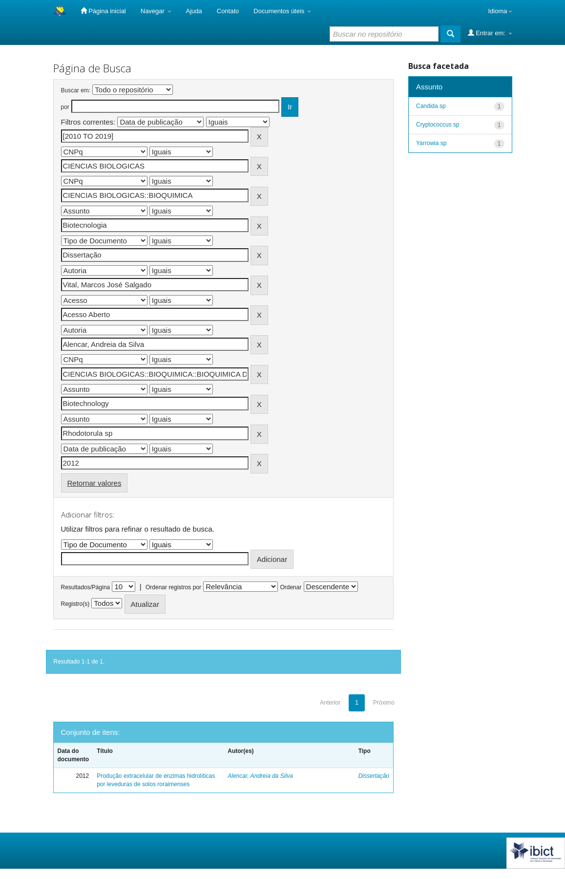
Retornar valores (94, 483)
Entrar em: (490, 33)
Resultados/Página (85, 587)
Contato (228, 11)
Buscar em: (76, 90)
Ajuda (194, 11)
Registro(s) (75, 603)
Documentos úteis (282, 11)
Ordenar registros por (173, 587)
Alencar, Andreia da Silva (260, 775)
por (65, 107)
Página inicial (103, 11)
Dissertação (373, 775)
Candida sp (431, 106)
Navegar (156, 11)
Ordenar (290, 587)
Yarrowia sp (431, 143)
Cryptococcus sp (438, 124)
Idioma (500, 11)
